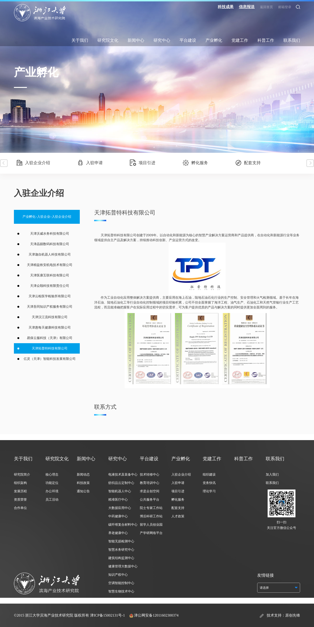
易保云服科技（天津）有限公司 (49, 338)
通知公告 (83, 491)
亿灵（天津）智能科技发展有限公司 (50, 359)
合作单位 (20, 508)
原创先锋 (292, 615)
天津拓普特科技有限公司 (49, 348)
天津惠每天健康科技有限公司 (50, 327)
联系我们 (291, 40)
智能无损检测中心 (121, 541)
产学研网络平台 (151, 533)
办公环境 (51, 491)
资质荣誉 (20, 499)
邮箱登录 (284, 7)
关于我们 (79, 40)
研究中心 (162, 40)
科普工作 (265, 40)
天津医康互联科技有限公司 (49, 275)
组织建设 (209, 474)
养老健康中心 (118, 533)
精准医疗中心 (118, 499)
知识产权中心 (118, 574)
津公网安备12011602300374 (156, 615)
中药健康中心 (118, 516)
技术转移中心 (149, 474)
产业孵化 (213, 40)
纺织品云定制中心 (121, 483)
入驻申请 (90, 162)
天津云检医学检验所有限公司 (50, 296)
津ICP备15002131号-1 (107, 615)
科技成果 (226, 7)
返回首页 (266, 7)
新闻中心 (136, 40)
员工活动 (51, 499)
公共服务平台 (149, 499)
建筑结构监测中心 (121, 558)
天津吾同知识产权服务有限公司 (49, 306)
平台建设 (187, 40)
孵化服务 (195, 162)
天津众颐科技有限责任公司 (49, 286)
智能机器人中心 (119, 491)
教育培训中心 (149, 483)
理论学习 (209, 491)
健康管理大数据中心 (123, 566)
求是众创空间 (149, 491)
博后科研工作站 (151, 516)
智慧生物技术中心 (121, 591)
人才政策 (177, 516)
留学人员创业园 (151, 524)
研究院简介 (22, 474)
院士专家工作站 (151, 508)
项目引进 (142, 162)
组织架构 (20, 483)
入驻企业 (43, 216)
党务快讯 (209, 483)
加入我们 (272, 474)
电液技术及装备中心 (123, 474)
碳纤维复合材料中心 (123, 524)
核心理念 (51, 474)
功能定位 (51, 483)
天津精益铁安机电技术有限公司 (49, 265)
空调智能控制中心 (121, 583)
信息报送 (247, 7)
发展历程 (20, 491)
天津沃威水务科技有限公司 (49, 233)
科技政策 (83, 483)
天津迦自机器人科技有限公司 (50, 254)
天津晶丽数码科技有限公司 (49, 244)
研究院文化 (107, 40)
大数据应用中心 (119, 508)
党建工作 (239, 40)
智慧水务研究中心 (121, 549)
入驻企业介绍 (33, 162)
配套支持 (248, 162)
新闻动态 (83, 474)
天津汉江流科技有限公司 (49, 317)
